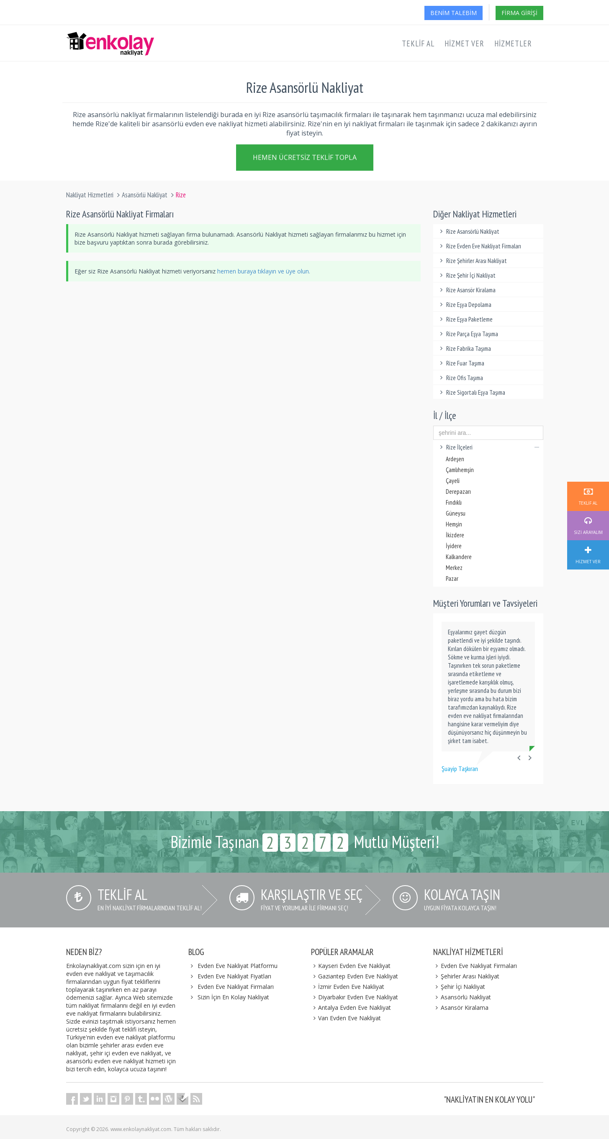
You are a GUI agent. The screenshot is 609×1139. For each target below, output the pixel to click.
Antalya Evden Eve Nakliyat (351, 1007)
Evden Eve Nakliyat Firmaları (236, 987)
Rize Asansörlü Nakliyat (468, 231)
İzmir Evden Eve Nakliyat (348, 987)
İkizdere (455, 535)
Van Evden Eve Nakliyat (346, 1018)
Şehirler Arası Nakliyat (466, 976)
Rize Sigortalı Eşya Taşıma (471, 392)
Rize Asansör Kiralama (466, 290)
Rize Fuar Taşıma (460, 363)
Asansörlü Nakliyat (144, 194)
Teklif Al (418, 43)
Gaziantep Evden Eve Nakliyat (354, 976)
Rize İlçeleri (488, 447)
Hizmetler (513, 43)
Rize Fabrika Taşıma (464, 348)
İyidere (454, 546)
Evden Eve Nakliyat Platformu (238, 966)
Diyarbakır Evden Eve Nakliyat (354, 997)
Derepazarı (458, 491)
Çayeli (453, 481)
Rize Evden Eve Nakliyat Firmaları (479, 246)
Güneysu (455, 513)
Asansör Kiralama (460, 1007)
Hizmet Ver (464, 43)
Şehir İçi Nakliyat (459, 987)
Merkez (454, 568)
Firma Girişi (519, 13)
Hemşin (454, 524)
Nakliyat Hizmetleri (89, 194)
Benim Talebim (453, 13)
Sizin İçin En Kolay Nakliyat (233, 997)
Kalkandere (459, 557)
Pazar (452, 578)
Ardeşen (455, 459)
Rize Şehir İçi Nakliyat (466, 275)
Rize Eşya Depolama (464, 305)
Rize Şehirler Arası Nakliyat (472, 261)
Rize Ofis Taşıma (460, 378)
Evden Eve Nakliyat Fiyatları (234, 976)
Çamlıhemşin (460, 470)
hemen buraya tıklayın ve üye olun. (263, 271)
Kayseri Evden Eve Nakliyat (351, 966)
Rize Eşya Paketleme (465, 319)
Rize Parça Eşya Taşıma (467, 334)
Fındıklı (454, 502)
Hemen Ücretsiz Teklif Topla (305, 158)
